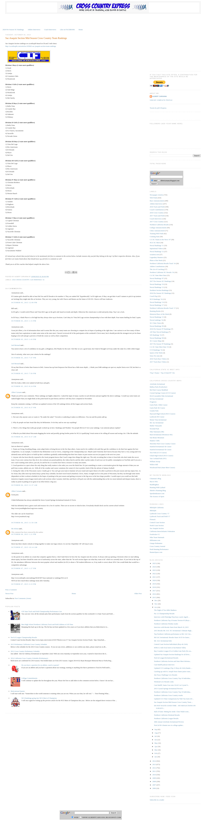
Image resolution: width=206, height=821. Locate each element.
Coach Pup (153, 296)
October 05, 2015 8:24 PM (23, 386)
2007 (154, 785)
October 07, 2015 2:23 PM (23, 584)
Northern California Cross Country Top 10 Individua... (172, 678)
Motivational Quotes (18, 691)
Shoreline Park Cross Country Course (163, 444)
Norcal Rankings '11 (157, 245)
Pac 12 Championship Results (164, 614)
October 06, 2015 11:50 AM (24, 523)
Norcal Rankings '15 (157, 317)
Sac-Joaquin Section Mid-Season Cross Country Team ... (173, 702)
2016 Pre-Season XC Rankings (160, 293)
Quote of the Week (156, 353)
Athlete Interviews (34, 30)
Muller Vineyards (156, 426)
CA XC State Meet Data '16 (159, 347)
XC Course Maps (156, 341)
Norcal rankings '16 (156, 320)
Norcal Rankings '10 (157, 284)
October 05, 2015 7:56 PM (23, 373)
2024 (154, 567)
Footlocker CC (155, 534)
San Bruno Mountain (157, 438)
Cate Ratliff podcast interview (164, 665)
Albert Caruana (16, 392)
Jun (155, 740)
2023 (154, 570)
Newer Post (9, 593)
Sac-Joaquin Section (157, 528)
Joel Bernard (15, 345)
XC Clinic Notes (155, 323)
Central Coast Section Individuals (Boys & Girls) (171, 644)
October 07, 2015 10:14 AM (24, 547)
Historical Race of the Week (159, 314)
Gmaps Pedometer (156, 543)
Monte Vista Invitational (158, 420)
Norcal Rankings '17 (157, 305)
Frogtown (153, 402)
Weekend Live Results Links (164, 682)
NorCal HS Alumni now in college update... (169, 725)
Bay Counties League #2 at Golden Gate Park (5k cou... (173, 651)
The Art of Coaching (157, 269)
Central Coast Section (157, 522)
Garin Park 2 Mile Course (158, 405)
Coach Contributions (157, 210)
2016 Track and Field (157, 207)
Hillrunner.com (155, 540)
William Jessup (155, 461)
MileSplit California (157, 507)
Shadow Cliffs (155, 441)
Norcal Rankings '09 (157, 326)
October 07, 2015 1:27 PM (23, 568)
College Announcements (158, 228)
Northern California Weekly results (166, 624)
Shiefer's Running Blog (158, 490)
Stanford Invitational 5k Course (160, 450)
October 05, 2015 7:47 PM (23, 358)
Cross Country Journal (157, 546)
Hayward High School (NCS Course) (162, 414)
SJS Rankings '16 (156, 335)
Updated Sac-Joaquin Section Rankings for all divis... (172, 654)
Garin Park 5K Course (157, 408)
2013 (154, 764)
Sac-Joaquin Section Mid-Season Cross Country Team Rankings (36, 38)
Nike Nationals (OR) (157, 432)
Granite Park (154, 411)
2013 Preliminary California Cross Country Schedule (29, 644)
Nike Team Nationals (157, 537)
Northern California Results (159, 225)
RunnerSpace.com (156, 552)
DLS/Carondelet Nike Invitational (161, 396)
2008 (154, 781)
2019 (154, 584)
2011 (154, 771)
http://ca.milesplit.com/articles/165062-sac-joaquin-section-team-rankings (30, 46)
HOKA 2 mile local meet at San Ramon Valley (170, 648)
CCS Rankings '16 (156, 350)
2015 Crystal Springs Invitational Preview (168, 689)
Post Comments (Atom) (23, 598)
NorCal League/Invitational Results (166, 658)
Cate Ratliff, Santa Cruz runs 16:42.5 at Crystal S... (171, 685)
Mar (156, 750)
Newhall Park (154, 429)
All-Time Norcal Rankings (159, 332)
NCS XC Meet (155, 243)
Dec (156, 600)
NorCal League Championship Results (24, 637)
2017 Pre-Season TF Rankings (160, 344)
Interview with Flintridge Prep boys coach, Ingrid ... (172, 617)
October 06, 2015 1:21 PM (23, 534)
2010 (154, 775)
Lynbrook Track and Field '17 (160, 516)
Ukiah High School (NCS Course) (161, 456)
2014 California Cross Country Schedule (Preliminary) (29, 658)
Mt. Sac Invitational (156, 423)
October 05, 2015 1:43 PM (23, 339)
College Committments (29, 678)
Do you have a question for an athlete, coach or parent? (40, 665)
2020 (154, 580)
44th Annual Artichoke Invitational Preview (169, 722)
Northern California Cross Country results (168, 695)
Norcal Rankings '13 (157, 287)
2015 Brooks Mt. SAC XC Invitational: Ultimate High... (173, 631)
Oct (155, 607)
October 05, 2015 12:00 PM (24, 302)
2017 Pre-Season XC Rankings (160, 281)
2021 (154, 577)
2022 (154, 574)
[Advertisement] (103, 21)
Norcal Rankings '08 (157, 338)
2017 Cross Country (157, 222)
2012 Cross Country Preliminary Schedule (25, 651)
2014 (154, 761)
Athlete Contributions (157, 266)
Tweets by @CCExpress (158, 108)
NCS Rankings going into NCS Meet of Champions (39, 698)
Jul (155, 736)
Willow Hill (154, 464)
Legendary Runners (156, 257)
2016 (154, 594)
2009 (154, 778)
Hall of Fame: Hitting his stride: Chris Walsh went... (172, 712)
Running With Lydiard (157, 487)
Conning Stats (154, 237)
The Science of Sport (157, 496)
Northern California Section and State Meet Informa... (172, 661)
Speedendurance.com (157, 493)
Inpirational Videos (156, 248)
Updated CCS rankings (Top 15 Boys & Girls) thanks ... (173, 668)
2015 (154, 597)
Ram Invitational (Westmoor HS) (161, 435)
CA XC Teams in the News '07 (160, 240)
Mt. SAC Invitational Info (163, 641)
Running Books (155, 311)
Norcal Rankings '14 (157, 302)
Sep (156, 729)
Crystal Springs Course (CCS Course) (163, 393)
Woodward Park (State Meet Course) (162, 468)
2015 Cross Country (20, 280)
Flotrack (152, 519)
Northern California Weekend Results (167, 715)
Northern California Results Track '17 (163, 308)
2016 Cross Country (157, 213)
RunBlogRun (154, 485)
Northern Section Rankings (159, 290)
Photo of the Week (156, 260)
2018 (154, 587)
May (156, 743)
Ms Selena (15, 529)
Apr (156, 746)
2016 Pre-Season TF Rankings (160, 329)
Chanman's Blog (155, 479)
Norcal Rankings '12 (157, 251)
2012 (154, 768)
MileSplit (153, 511)
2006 (154, 788)
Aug (156, 733)
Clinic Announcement (157, 231)
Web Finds (153, 198)
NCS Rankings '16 (156, 299)
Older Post (138, 593)
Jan (155, 757)
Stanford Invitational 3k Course (160, 447)
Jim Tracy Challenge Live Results (165, 675)
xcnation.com (154, 254)
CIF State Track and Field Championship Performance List (41, 611)
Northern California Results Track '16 (163, 263)
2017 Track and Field (157, 216)
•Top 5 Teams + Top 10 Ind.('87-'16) (162, 373)
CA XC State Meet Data (158, 275)
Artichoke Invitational (157, 384)
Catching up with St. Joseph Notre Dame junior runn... (172, 671)
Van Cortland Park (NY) (158, 458)
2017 (154, 591)
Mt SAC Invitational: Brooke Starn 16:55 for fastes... (172, 637)
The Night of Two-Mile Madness (165, 610)
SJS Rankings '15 (37, 280)
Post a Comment (11, 590)
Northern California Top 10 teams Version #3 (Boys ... (172, 620)
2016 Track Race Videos (158, 359)
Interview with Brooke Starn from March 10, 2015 (171, 627)
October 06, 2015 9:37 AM (23, 437)
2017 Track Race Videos (158, 362)
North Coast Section (157, 525)
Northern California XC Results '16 (162, 272)
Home (81, 30)
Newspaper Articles (156, 195)
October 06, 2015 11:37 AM (24, 485)
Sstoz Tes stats (155, 356)
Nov (156, 604)
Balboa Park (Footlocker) (158, 387)
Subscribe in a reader (157, 800)
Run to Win (154, 482)
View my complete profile (161, 100)
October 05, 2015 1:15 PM (23, 321)
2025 (154, 563)
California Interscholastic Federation (162, 531)
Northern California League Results (166, 718)
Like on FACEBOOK (67, 30)
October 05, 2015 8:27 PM (23, 407)
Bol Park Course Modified (159, 390)
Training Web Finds (156, 234)
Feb (156, 753)
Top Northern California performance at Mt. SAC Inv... (173, 634)
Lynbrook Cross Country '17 (159, 514)
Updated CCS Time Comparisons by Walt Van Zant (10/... (174, 699)
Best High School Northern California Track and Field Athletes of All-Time (47, 624)
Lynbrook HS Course (157, 417)
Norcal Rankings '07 (157, 278)
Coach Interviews (50, 30)
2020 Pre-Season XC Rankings (13, 30)
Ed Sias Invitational (156, 399)
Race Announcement (157, 201)
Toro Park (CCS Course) (158, 453)
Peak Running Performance (159, 549)
